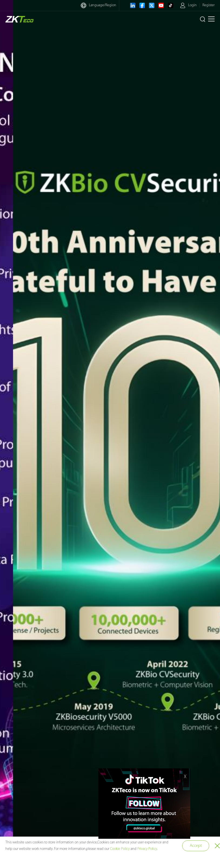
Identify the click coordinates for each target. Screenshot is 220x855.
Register (208, 5)
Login (192, 5)
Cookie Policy (120, 849)
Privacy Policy (147, 849)
